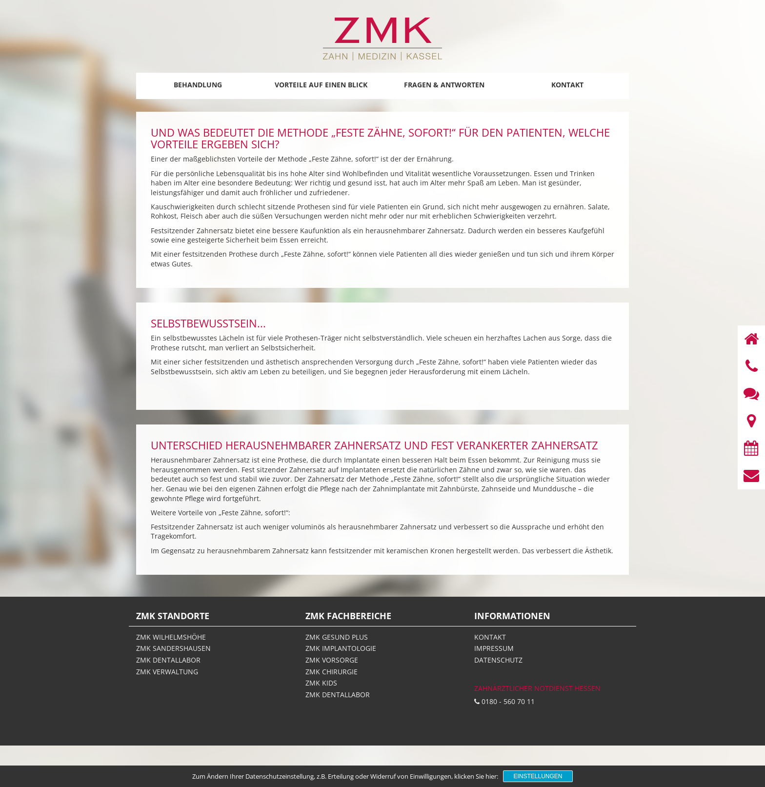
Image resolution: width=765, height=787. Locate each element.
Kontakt (567, 84)
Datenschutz (498, 660)
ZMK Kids (321, 682)
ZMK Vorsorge (331, 660)
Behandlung (198, 84)
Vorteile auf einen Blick (321, 84)
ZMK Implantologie (340, 648)
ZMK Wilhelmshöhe (171, 637)
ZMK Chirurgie (331, 671)
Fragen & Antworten (444, 84)
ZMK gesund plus (336, 637)
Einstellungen (537, 776)
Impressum (494, 648)
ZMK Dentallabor (168, 660)
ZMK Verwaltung (167, 671)
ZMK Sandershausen (173, 648)
